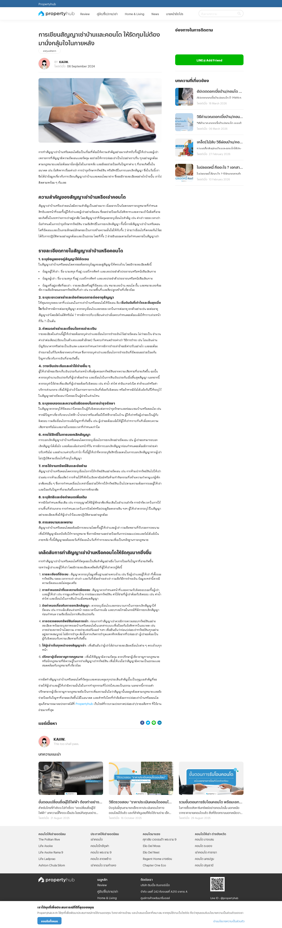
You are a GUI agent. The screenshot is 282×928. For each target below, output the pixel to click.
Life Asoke (45, 845)
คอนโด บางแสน (204, 839)
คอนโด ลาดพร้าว (101, 858)
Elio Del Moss (151, 845)
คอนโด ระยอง (203, 845)
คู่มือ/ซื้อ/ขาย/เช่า (107, 13)
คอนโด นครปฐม (204, 858)
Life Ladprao (46, 858)
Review (85, 13)
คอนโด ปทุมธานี (204, 865)
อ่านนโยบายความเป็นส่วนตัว (229, 921)
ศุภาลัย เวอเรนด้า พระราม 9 (159, 839)
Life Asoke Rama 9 (50, 852)
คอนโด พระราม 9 (101, 852)
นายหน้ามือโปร (174, 13)
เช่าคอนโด (97, 839)
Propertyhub (47, 3)
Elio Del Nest (151, 852)
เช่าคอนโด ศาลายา (206, 852)
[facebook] (142, 723)
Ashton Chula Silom (51, 865)
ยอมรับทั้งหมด (49, 921)
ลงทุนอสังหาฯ (49, 50)
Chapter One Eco (154, 865)
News (155, 13)
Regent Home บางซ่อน (157, 858)
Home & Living (134, 13)
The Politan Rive (49, 839)
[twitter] (148, 723)
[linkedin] (159, 723)
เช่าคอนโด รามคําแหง (103, 865)
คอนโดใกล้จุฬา (100, 845)
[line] (154, 723)
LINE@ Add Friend (209, 60)
